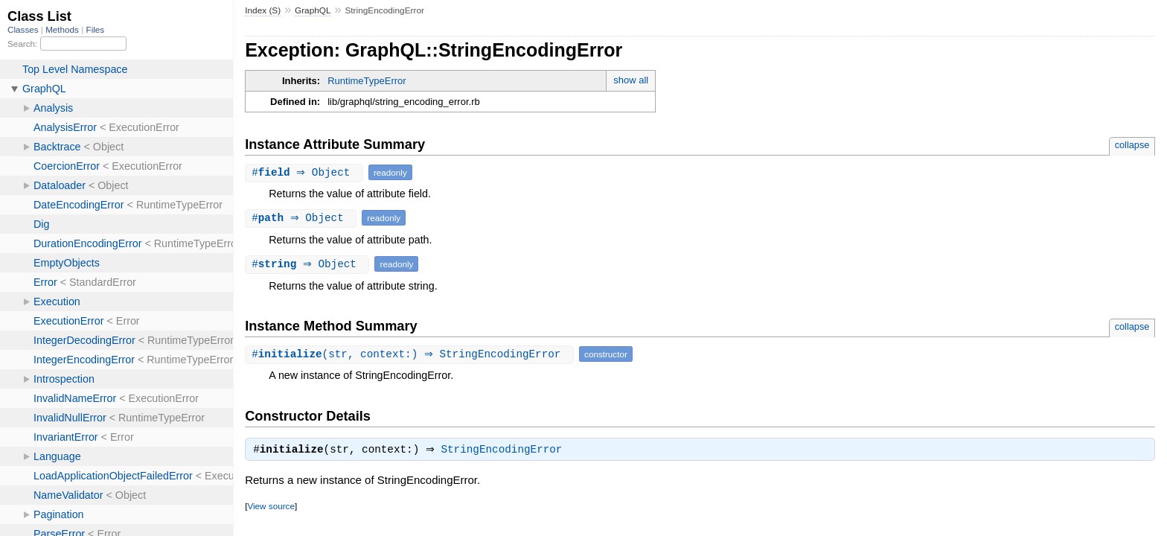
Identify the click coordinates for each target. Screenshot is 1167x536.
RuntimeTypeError (366, 80)
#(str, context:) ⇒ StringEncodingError (411, 354)
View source (270, 507)
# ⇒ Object (306, 172)
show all (630, 80)
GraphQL (313, 10)
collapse (1132, 144)
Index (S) (263, 10)
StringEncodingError (505, 451)
